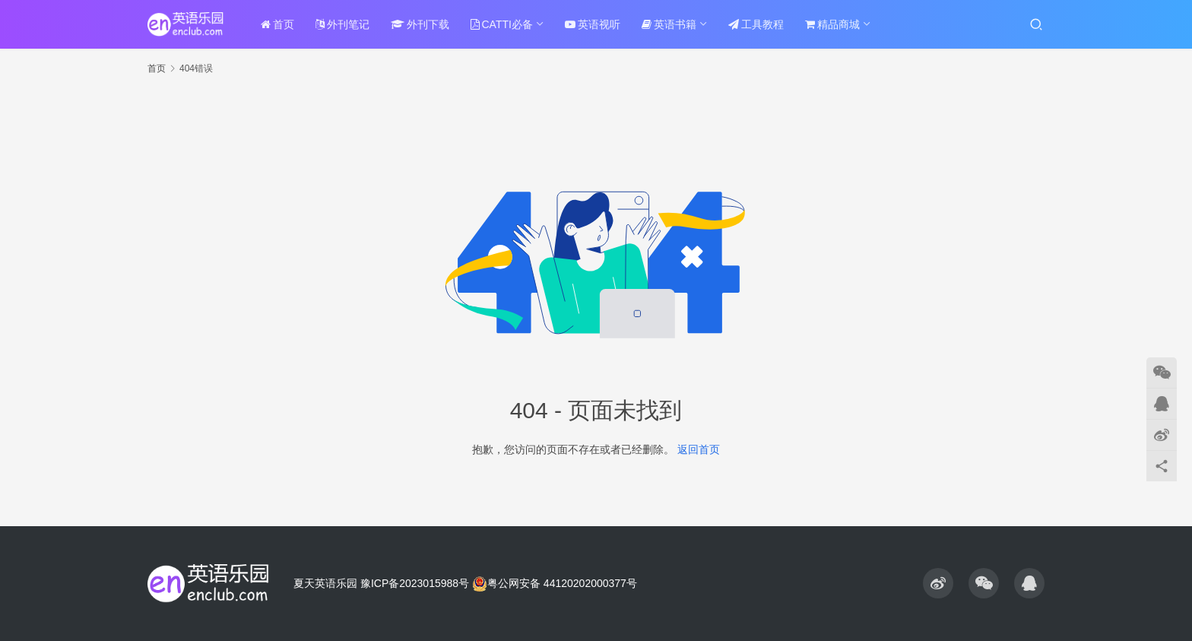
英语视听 (592, 24)
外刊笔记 (342, 24)
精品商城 (832, 24)
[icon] (938, 583)
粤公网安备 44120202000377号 (554, 583)
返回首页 (698, 449)
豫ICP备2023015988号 (414, 583)
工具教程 (756, 24)
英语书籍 (669, 24)
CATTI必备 (502, 24)
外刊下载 (420, 24)
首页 (277, 24)
